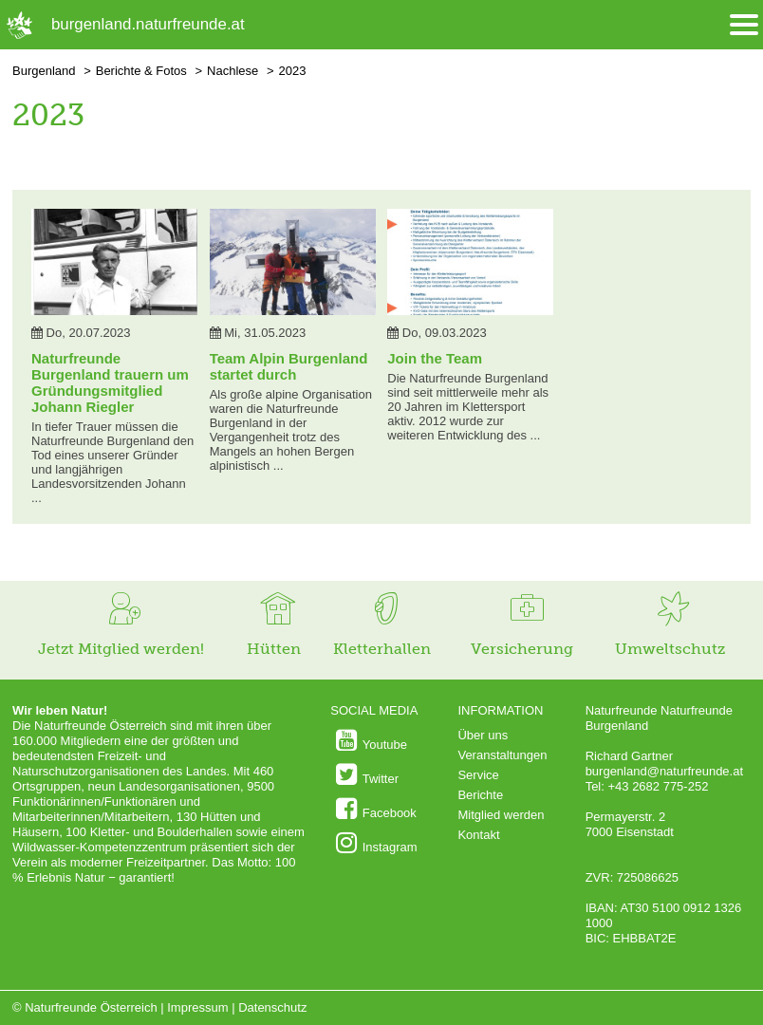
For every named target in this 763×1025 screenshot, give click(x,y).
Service (477, 775)
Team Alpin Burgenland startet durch (289, 366)
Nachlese (232, 71)
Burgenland (44, 71)
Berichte (480, 795)
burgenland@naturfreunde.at (664, 771)
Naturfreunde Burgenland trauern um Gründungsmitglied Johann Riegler (110, 382)
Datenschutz (272, 1007)
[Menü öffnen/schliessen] (744, 25)
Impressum (197, 1007)
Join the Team (434, 358)
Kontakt (478, 835)
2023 (292, 71)
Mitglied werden (500, 815)
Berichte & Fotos (141, 71)
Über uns (482, 735)
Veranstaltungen (502, 755)
